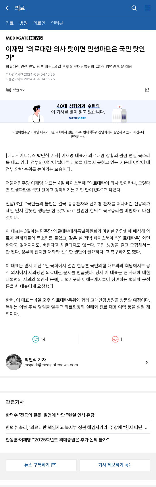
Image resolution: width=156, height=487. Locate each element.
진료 (10, 23)
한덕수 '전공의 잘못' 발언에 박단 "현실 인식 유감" (51, 415)
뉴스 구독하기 (41, 465)
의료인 (39, 23)
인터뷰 (57, 23)
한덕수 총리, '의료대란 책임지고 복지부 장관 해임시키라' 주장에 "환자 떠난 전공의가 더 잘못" (76, 427)
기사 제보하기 (115, 465)
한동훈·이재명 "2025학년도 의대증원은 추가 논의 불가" (57, 439)
